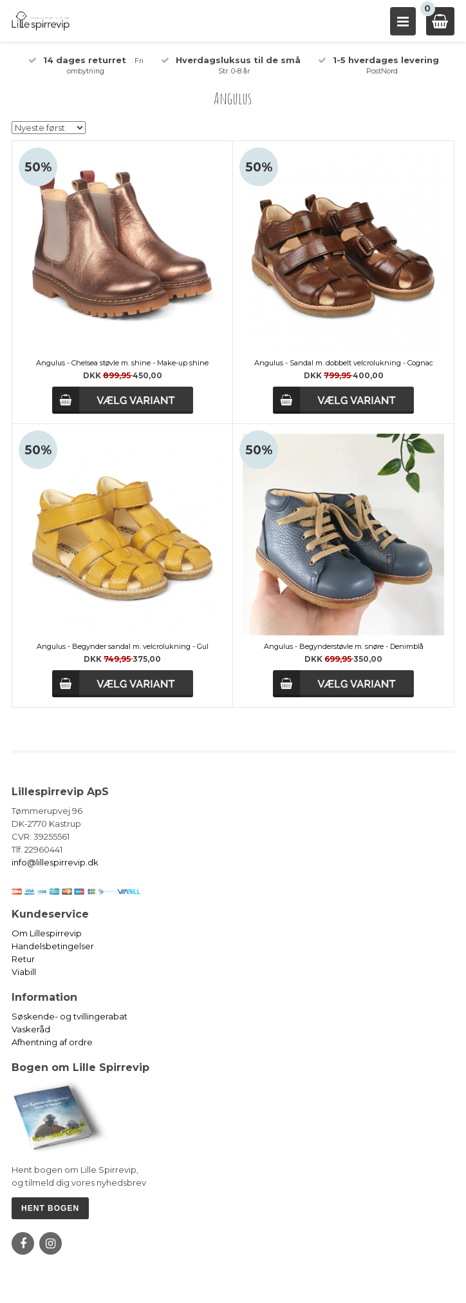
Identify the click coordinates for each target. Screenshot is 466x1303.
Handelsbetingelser (53, 946)
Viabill (24, 972)
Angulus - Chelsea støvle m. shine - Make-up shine (122, 362)
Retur (23, 959)
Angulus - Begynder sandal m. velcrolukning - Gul (123, 646)
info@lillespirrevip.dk (55, 862)
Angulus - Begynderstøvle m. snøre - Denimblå (344, 646)
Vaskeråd (31, 1029)
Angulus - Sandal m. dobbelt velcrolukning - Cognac (343, 362)
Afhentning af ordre (52, 1042)
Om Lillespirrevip (47, 933)
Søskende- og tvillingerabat (69, 1016)
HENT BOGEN (50, 1208)
